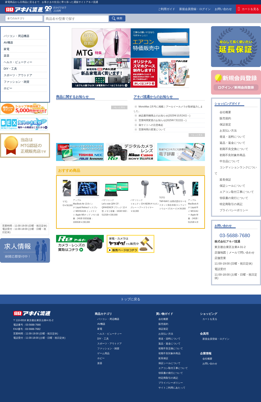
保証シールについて (232, 185)
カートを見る (248, 9)
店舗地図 (220, 252)
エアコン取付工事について (237, 191)
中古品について (230, 161)
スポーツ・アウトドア (18, 75)
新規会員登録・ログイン (195, 9)
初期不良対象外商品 (232, 155)
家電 (6, 49)
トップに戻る (130, 299)
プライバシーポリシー (234, 210)
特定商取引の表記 (231, 204)
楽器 (6, 55)
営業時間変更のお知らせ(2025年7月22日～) (163, 120)
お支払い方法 (228, 130)
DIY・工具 (10, 68)
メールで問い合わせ (241, 252)
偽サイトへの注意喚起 (151, 125)
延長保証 (225, 179)
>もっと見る (119, 107)
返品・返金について (232, 142)
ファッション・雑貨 (16, 81)
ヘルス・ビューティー (18, 62)
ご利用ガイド (166, 9)
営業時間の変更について (152, 129)
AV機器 (8, 42)
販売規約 (225, 118)
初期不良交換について (234, 149)
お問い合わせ (223, 9)
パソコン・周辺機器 (16, 36)
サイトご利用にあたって (171, 387)
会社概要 (225, 112)
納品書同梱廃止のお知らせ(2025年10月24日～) (164, 115)
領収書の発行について (234, 198)
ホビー (8, 88)
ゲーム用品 (103, 353)
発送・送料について (232, 136)
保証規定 (225, 124)
